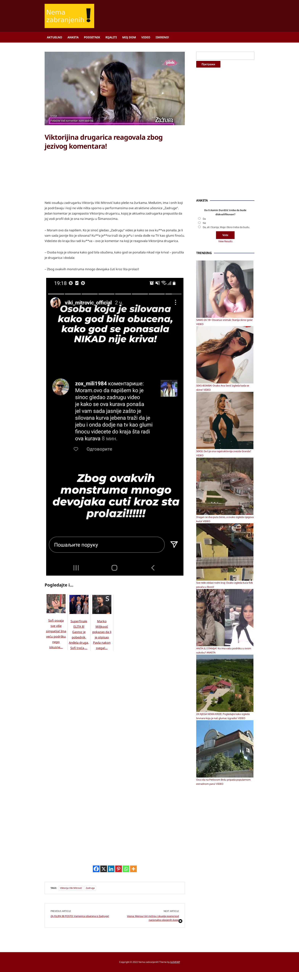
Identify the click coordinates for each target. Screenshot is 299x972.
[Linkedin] (111, 869)
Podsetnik (92, 37)
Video (145, 37)
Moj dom (129, 37)
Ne (204, 223)
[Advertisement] (73, 179)
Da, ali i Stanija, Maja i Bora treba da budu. (226, 227)
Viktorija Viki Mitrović (71, 888)
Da (204, 218)
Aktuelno (54, 37)
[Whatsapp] (126, 869)
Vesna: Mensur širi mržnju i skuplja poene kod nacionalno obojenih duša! (153, 918)
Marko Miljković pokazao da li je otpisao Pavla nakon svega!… (101, 627)
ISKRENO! (162, 37)
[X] (103, 869)
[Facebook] (96, 869)
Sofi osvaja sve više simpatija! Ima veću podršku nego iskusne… (56, 626)
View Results (225, 241)
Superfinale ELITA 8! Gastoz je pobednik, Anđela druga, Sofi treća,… (79, 627)
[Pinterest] (118, 869)
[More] (133, 869)
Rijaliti (111, 37)
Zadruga (90, 888)
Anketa (73, 37)
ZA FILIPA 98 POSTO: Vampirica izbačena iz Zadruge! (80, 916)
